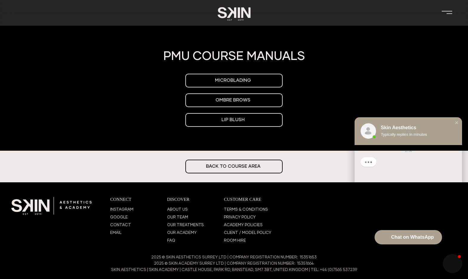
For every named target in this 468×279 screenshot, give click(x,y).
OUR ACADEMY (182, 233)
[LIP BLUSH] (234, 120)
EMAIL (115, 233)
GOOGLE (119, 217)
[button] (457, 123)
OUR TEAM (177, 217)
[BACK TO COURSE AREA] (234, 166)
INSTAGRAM (121, 210)
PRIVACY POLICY (240, 217)
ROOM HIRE (235, 241)
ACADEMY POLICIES (243, 225)
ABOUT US (177, 210)
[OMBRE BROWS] (234, 100)
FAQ (171, 241)
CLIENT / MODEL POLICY (247, 233)
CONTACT (120, 225)
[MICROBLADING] (234, 80)
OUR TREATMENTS (185, 225)
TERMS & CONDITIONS (246, 210)
